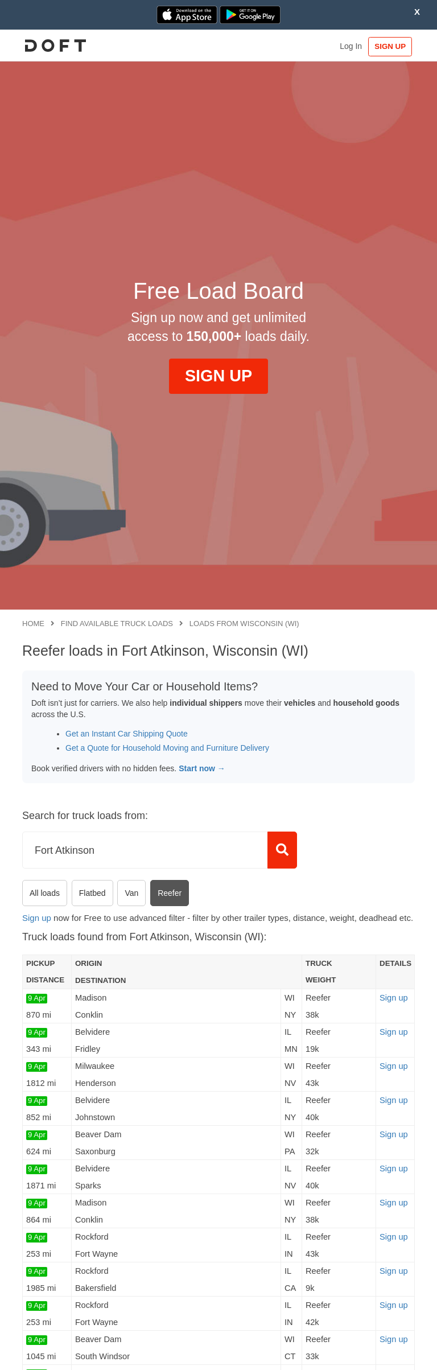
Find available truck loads (117, 623)
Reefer (170, 893)
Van (131, 893)
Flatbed (92, 893)
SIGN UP (388, 46)
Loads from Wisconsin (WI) (244, 623)
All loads (45, 893)
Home (33, 623)
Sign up (36, 918)
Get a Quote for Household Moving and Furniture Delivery (167, 747)
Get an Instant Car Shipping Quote (126, 733)
